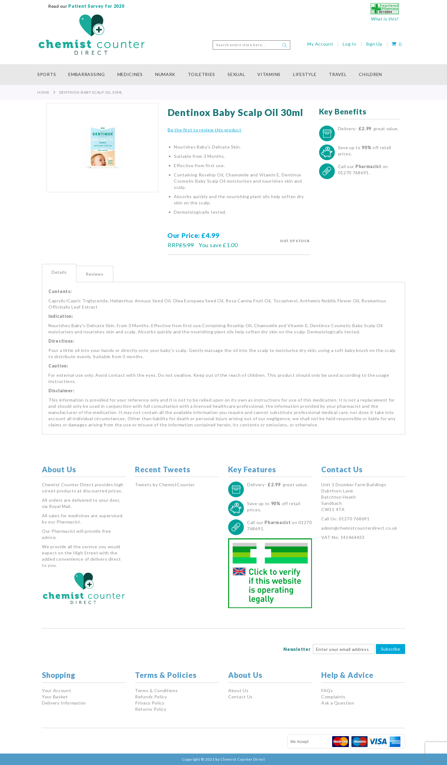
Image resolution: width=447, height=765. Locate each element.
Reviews (95, 274)
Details (59, 272)
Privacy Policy (150, 702)
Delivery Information (64, 702)
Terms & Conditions (156, 690)
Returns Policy (150, 709)
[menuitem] (49, 75)
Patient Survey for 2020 (95, 6)
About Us (238, 690)
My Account (320, 44)
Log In (349, 44)
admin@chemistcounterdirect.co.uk (359, 528)
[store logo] (91, 34)
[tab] (59, 273)
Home (43, 92)
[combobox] (251, 45)
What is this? (385, 18)
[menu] (223, 75)
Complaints (333, 696)
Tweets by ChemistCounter (165, 484)
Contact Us (240, 696)
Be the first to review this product (205, 129)
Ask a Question (337, 702)
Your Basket (55, 696)
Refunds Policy (151, 696)
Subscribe (390, 649)
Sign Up (374, 44)
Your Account (56, 690)
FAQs (327, 690)
